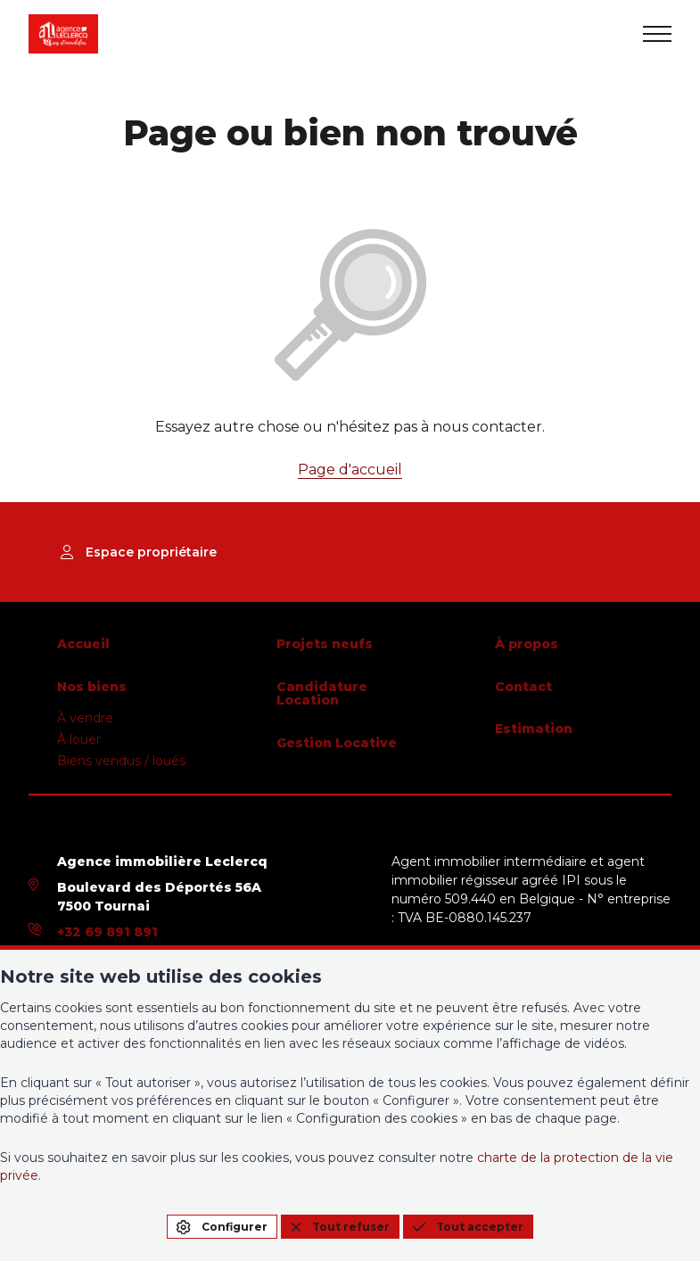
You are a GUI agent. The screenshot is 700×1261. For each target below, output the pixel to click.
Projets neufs (324, 644)
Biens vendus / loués (121, 761)
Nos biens (92, 687)
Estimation (533, 729)
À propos (526, 644)
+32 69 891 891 (107, 932)
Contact (523, 687)
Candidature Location (321, 694)
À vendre (85, 718)
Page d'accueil (350, 469)
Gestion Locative (336, 743)
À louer (79, 739)
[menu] (657, 34)
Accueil (83, 644)
